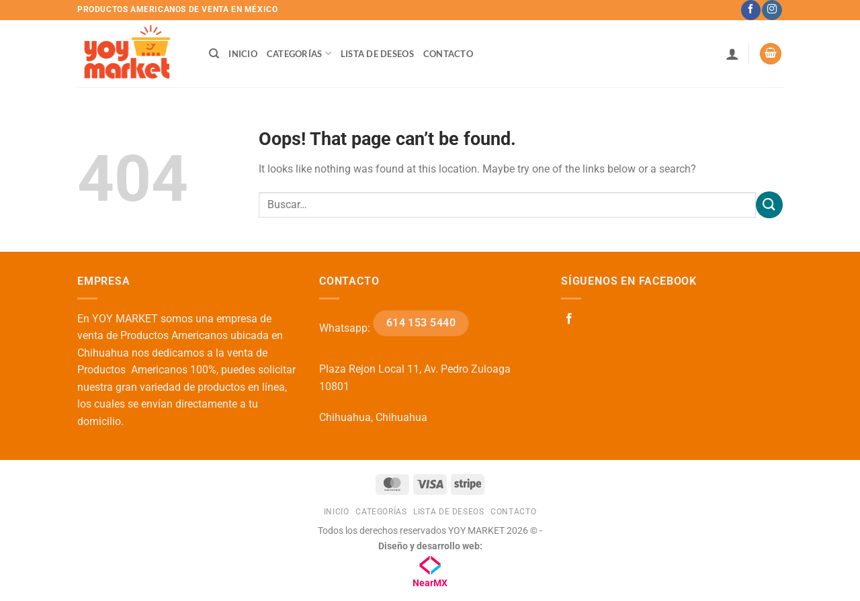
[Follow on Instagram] (771, 10)
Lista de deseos (377, 53)
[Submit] (769, 204)
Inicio (242, 53)
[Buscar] (214, 53)
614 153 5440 (421, 323)
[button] (732, 53)
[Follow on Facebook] (751, 10)
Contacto (448, 53)
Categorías (299, 53)
